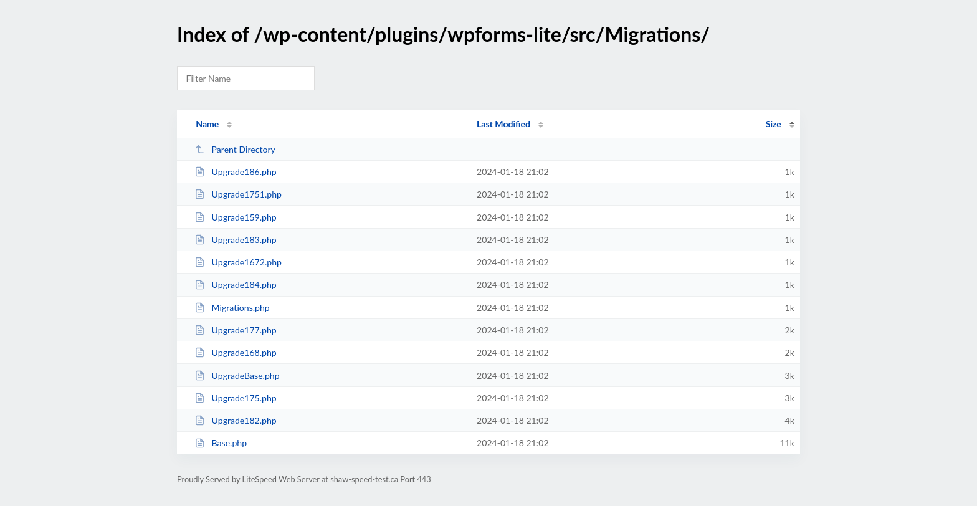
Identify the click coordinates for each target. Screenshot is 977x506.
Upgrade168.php (235, 352)
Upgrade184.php (235, 284)
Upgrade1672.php (238, 262)
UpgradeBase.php (236, 375)
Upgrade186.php (235, 171)
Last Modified (503, 123)
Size (773, 123)
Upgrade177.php (235, 330)
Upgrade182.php (235, 420)
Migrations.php (232, 307)
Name (207, 123)
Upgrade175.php (235, 398)
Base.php (220, 442)
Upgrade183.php (235, 239)
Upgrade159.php (235, 217)
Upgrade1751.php (238, 194)
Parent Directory (234, 149)
